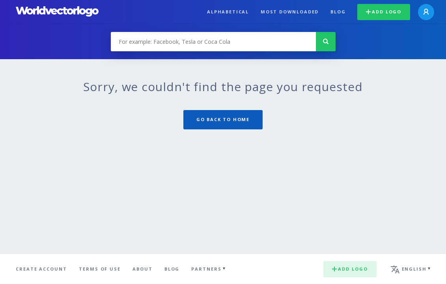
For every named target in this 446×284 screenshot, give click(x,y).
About (142, 269)
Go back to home (223, 119)
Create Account (41, 269)
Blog (337, 12)
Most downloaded (290, 12)
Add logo (383, 12)
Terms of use (100, 269)
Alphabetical (228, 12)
